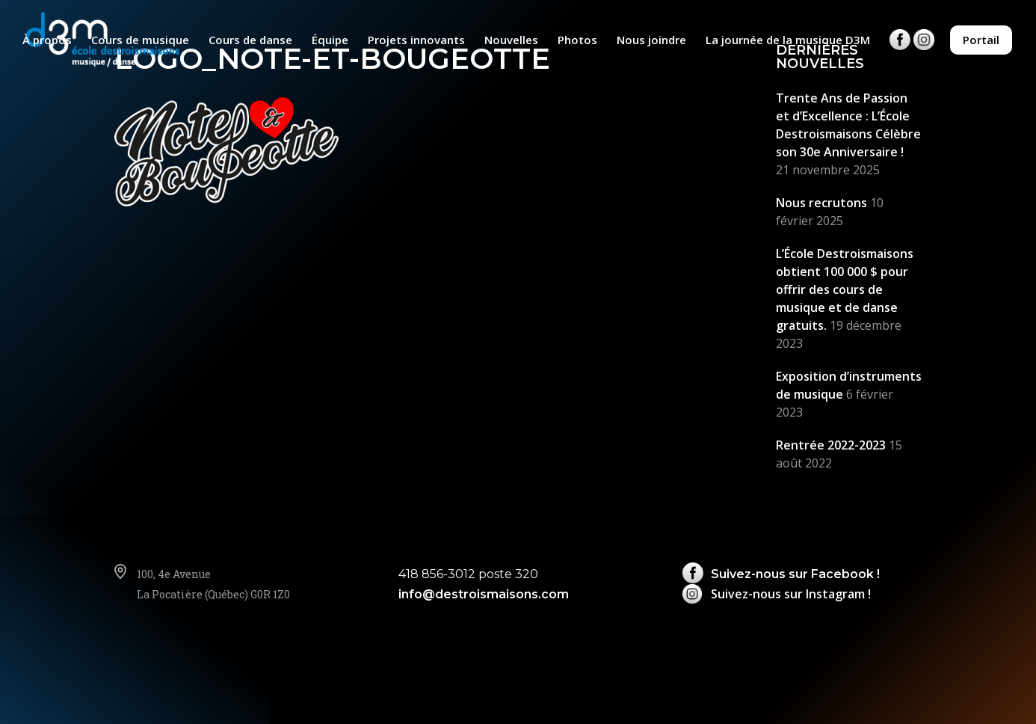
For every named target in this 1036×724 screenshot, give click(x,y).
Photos (577, 40)
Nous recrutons (821, 202)
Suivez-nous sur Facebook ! (795, 574)
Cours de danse (250, 40)
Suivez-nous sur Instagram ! (791, 594)
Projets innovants (416, 40)
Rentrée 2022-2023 (831, 445)
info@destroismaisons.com (483, 594)
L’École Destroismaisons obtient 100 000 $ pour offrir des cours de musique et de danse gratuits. (844, 289)
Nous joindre (651, 40)
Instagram (923, 51)
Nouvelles (511, 40)
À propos (47, 40)
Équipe (330, 40)
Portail (981, 39)
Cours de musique (140, 40)
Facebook (899, 51)
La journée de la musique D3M (788, 40)
